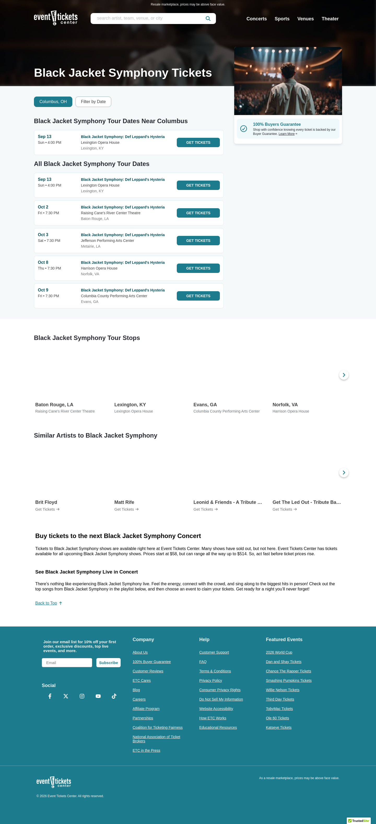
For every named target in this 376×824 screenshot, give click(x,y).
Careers (139, 699)
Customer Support (214, 652)
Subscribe (108, 662)
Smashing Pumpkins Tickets (289, 680)
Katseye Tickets (278, 727)
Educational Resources (218, 727)
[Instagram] (82, 697)
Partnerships (143, 718)
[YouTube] (98, 697)
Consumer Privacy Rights (219, 690)
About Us (140, 652)
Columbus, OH (53, 101)
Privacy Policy (210, 680)
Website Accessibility (216, 709)
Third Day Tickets (280, 699)
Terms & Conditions (215, 671)
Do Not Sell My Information (221, 699)
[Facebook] (50, 697)
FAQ (203, 662)
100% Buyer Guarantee (152, 662)
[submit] (208, 18)
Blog (136, 690)
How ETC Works (212, 718)
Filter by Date (93, 101)
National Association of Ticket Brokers (156, 739)
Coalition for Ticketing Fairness (158, 727)
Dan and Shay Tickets (283, 662)
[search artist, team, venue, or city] (153, 18)
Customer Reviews (148, 671)
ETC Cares (142, 680)
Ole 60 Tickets (277, 718)
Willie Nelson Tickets (282, 690)
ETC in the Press (146, 750)
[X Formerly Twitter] (66, 697)
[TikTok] (114, 697)
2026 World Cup (279, 652)
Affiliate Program (146, 709)
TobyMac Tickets (279, 709)
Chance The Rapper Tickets (288, 671)
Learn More (288, 134)
